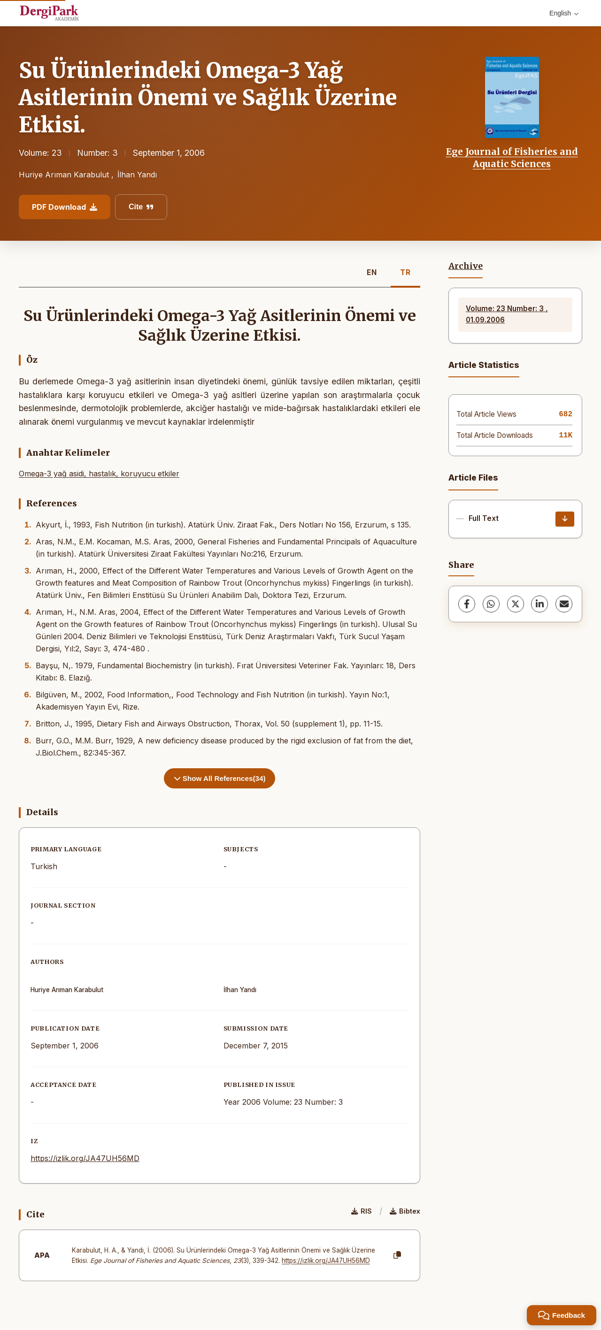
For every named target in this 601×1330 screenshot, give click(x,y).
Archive (465, 266)
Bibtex (405, 1211)
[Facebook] (466, 604)
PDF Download (64, 207)
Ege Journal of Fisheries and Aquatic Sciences (512, 157)
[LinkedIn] (539, 604)
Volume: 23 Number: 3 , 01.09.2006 (507, 314)
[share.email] (563, 604)
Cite (141, 207)
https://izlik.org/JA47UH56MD (85, 1158)
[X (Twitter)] (515, 604)
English (563, 13)
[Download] (564, 519)
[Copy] (397, 1255)
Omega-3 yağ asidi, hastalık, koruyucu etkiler (99, 473)
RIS (361, 1211)
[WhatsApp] (491, 604)
